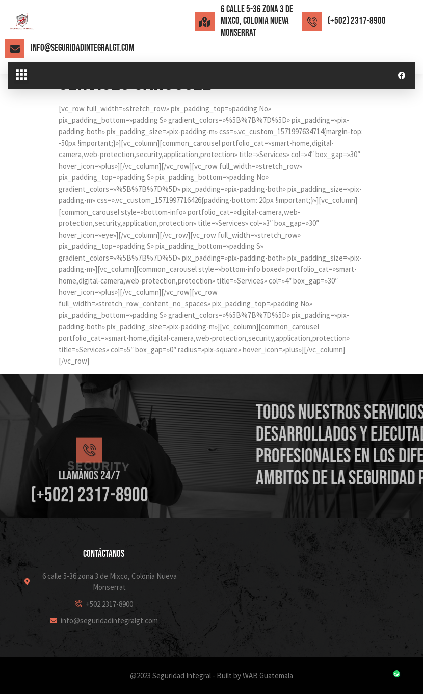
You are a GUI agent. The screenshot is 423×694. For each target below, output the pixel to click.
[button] (21, 75)
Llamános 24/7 (89, 512)
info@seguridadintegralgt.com (82, 48)
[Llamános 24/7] (89, 487)
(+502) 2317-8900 (357, 21)
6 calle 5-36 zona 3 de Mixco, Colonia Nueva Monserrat (257, 21)
